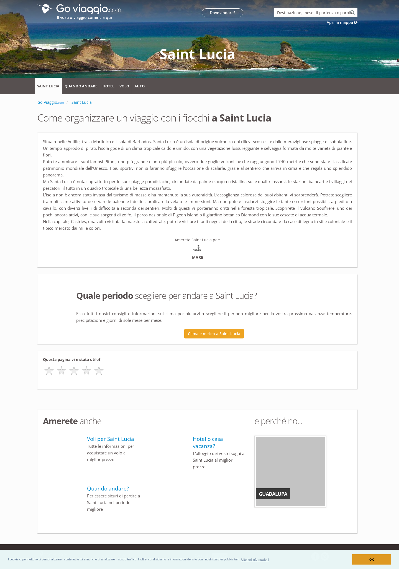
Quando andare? (108, 488)
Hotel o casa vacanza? (208, 442)
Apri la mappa (342, 22)
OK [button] (371, 559)
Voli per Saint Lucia (110, 438)
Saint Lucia (48, 86)
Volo (124, 86)
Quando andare (81, 86)
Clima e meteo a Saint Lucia (214, 333)
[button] (255, 559)
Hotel (108, 86)
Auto (139, 86)
